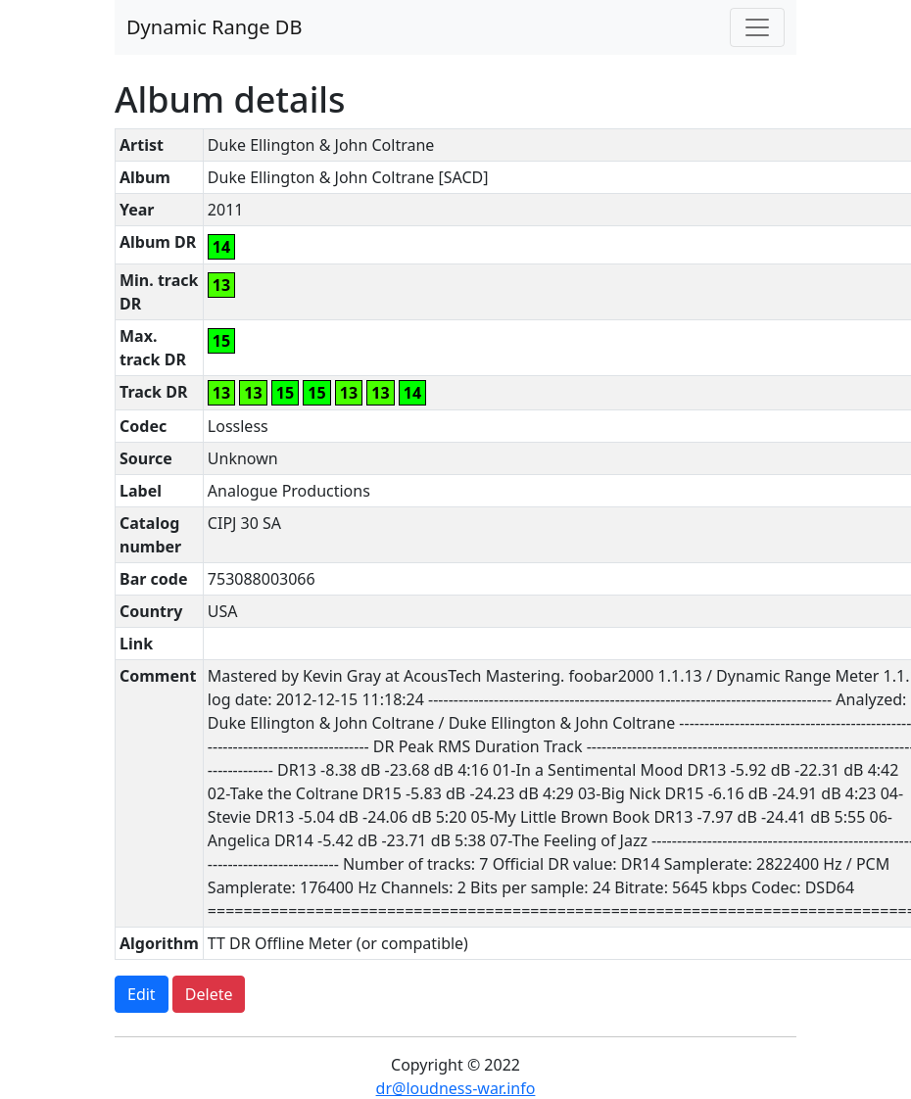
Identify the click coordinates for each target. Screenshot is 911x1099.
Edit (141, 994)
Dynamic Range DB (214, 27)
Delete (209, 994)
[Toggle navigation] (757, 27)
